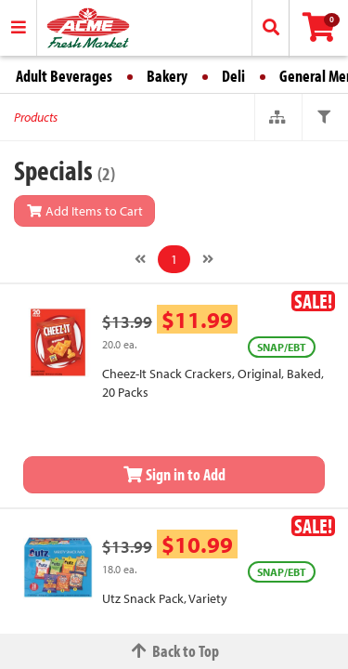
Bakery (167, 75)
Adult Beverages (64, 75)
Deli (233, 75)
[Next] (207, 259)
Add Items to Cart (84, 211)
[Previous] (140, 259)
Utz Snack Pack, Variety (164, 598)
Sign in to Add (174, 474)
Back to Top (174, 651)
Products (36, 117)
